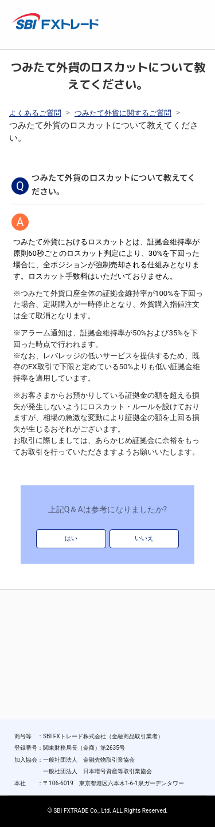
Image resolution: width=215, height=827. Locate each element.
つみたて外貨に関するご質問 (123, 113)
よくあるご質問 (35, 113)
